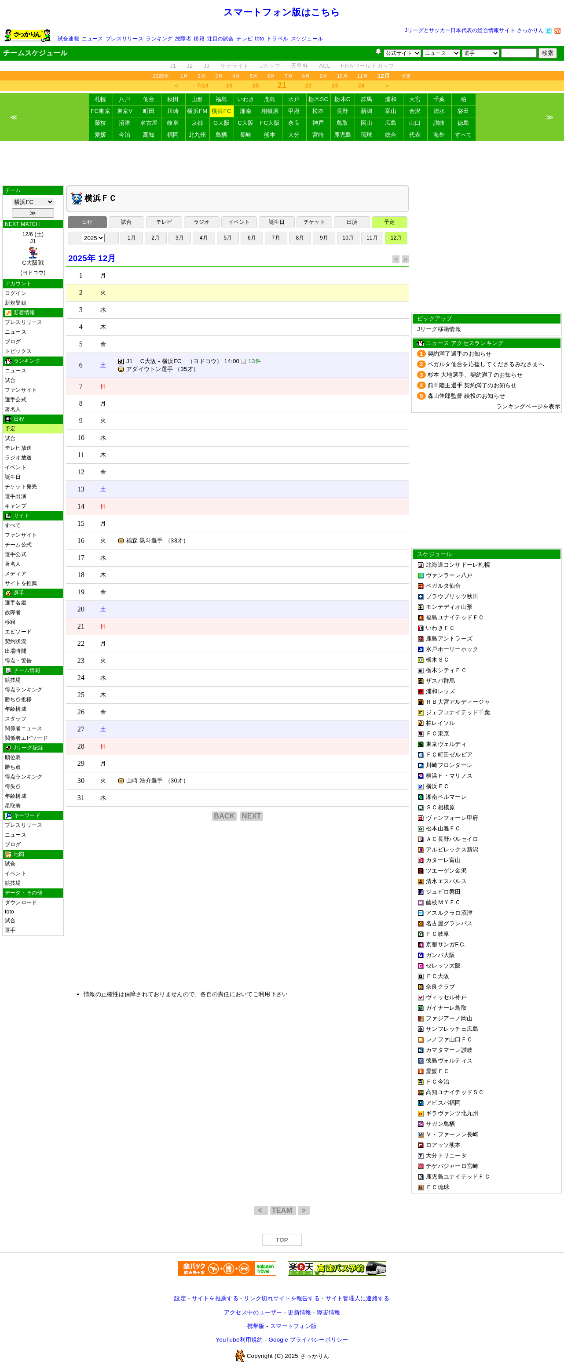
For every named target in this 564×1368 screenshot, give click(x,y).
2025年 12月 (92, 258)
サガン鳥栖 (440, 1124)
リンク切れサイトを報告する (281, 1298)
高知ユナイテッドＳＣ (455, 1092)
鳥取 (342, 123)
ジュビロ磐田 (443, 891)
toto (259, 39)
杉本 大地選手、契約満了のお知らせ (475, 374)
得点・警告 (18, 661)
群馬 (367, 99)
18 (81, 574)
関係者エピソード (26, 738)
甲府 (294, 111)
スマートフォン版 (293, 1326)
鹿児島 (343, 134)
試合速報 (68, 39)
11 (80, 454)
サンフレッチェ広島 (452, 1029)
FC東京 (100, 111)
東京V (125, 111)
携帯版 (256, 1326)
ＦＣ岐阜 (437, 934)
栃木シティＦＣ (446, 670)
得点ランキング (24, 690)
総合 (391, 134)
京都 (197, 123)
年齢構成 (15, 709)
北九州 (197, 134)
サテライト (234, 65)
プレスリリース (124, 39)
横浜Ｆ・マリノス (449, 775)
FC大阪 (270, 123)
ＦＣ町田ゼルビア (449, 754)
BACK (224, 816)
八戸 (125, 99)
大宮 (415, 99)
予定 (406, 76)
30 (81, 780)
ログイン (15, 293)
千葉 (439, 99)
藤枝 (100, 123)
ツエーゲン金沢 (446, 870)
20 (256, 85)
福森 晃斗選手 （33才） (153, 540)
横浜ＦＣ (437, 786)
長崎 (246, 134)
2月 (201, 76)
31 (81, 797)
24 (361, 85)
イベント (15, 467)
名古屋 (149, 123)
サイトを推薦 (21, 583)
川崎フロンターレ (449, 765)
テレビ (244, 39)
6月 (271, 76)
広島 (391, 123)
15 (81, 523)
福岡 (173, 134)
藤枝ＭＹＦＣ (443, 902)
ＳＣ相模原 (440, 807)
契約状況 (15, 641)
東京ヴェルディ (446, 744)
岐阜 (173, 123)
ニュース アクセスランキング (464, 343)
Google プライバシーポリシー (308, 1339)
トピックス (18, 351)
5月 (254, 76)
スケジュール (307, 39)
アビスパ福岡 (443, 1102)
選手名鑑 (15, 603)
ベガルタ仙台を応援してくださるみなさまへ (486, 364)
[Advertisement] (282, 163)
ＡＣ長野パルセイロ (452, 839)
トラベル (277, 39)
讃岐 (439, 123)
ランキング (159, 39)
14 (81, 506)
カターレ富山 (443, 860)
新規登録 (15, 303)
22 (308, 85)
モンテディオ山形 (449, 607)
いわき (246, 99)
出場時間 (15, 651)
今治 (125, 134)
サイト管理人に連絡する (358, 1298)
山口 (415, 123)
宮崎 (318, 134)
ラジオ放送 (18, 458)
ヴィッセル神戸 (446, 997)
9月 (323, 76)
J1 (173, 65)
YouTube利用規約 (239, 1339)
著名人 (13, 409)
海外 (439, 134)
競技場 (13, 680)
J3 (206, 65)
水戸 (294, 99)
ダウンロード (21, 902)
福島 (221, 99)
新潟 (367, 111)
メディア (15, 574)
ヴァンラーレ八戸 (449, 575)
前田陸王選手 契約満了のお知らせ (472, 385)
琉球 (367, 134)
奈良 (294, 123)
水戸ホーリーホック (452, 649)
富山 (391, 111)
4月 (237, 76)
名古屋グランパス (449, 923)
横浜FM (197, 111)
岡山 (367, 123)
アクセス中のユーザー (253, 1312)
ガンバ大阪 (440, 955)
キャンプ (15, 506)
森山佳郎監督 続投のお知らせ (466, 396)
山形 (197, 99)
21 (81, 626)
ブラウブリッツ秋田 (452, 596)
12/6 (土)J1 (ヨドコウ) (33, 253)
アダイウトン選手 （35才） (158, 369)
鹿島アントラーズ (449, 638)
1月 (184, 76)
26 (81, 712)
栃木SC (318, 99)
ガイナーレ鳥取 (446, 1007)
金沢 (415, 111)
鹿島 (270, 99)
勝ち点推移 (18, 699)
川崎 (173, 111)
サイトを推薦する (215, 1298)
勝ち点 (13, 767)
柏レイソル (440, 723)
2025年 (161, 76)
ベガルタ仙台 (443, 585)
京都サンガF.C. (446, 944)
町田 (149, 111)
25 (81, 695)
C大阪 (245, 123)
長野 (342, 111)
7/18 (203, 85)
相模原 (270, 111)
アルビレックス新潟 (452, 849)
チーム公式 (18, 545)
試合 (10, 380)
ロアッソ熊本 (443, 1145)
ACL (324, 65)
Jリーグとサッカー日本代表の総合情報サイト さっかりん (474, 30)
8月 (306, 76)
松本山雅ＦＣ (443, 828)
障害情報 (328, 1312)
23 (335, 85)
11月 (362, 76)
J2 (190, 65)
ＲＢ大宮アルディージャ (458, 702)
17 (81, 557)
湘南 (246, 111)
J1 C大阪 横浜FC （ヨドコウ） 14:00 (182, 361)
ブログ (13, 341)
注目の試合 (220, 39)
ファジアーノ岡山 (449, 1018)
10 (81, 437)
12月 (396, 238)
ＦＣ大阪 (437, 976)
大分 (294, 134)
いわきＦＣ (440, 628)
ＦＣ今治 (437, 1081)
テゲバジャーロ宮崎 (452, 1166)
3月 (219, 76)
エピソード (18, 632)
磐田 (463, 111)
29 (81, 763)
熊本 (270, 134)
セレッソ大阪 (443, 965)
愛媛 (100, 134)
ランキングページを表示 (528, 406)
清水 (439, 111)
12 (81, 472)
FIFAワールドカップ (367, 65)
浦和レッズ (440, 691)
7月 (289, 76)
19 (229, 85)
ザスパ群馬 (440, 680)
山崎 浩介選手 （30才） (153, 780)
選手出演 (15, 496)
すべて (463, 134)
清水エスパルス (446, 881)
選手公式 (15, 400)
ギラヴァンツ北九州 (452, 1113)
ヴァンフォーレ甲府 (452, 818)
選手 (10, 930)
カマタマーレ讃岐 (449, 1050)
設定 (180, 1298)
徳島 (463, 123)
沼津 (125, 123)
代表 (415, 134)
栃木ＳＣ (437, 659)
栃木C (342, 99)
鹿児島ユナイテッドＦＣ (458, 1176)
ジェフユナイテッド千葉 (458, 712)
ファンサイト (21, 390)
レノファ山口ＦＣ (449, 1039)
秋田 (173, 99)
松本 (318, 111)
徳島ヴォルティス (449, 1060)
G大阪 (221, 123)
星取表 (13, 806)
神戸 (318, 123)
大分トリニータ (446, 1155)
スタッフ (15, 719)
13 (81, 489)
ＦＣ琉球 (437, 1187)
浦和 (391, 99)
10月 (342, 76)
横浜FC (221, 111)
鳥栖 (221, 134)
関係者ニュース (24, 728)
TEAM (283, 1210)
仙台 (149, 99)
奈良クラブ (440, 986)
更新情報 (299, 1312)
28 (81, 746)
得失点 (13, 786)
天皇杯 (299, 65)
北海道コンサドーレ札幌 (458, 564)
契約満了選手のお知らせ (460, 353)
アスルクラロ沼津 (449, 913)
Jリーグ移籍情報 (439, 329)
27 (81, 729)
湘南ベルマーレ (446, 796)
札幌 (100, 99)
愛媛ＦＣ (437, 1071)
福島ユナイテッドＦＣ (455, 617)
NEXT (251, 816)
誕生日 (13, 477)
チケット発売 (21, 487)
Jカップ (270, 65)
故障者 (183, 39)
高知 (149, 134)
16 (81, 540)
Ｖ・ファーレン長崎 (452, 1134)
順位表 (13, 757)
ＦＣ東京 (437, 733)
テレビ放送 (18, 448)
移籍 (199, 39)
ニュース (92, 39)
